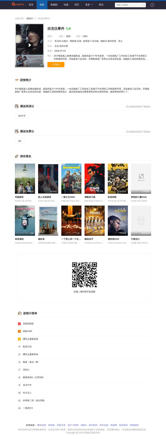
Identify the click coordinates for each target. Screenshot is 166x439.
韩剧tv (84, 425)
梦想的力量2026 (139, 197)
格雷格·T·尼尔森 (91, 41)
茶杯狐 (51, 425)
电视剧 (53, 4)
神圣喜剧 (19, 239)
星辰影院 (123, 425)
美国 (68, 36)
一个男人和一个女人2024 (73, 239)
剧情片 (30, 18)
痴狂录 (41, 239)
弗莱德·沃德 (76, 41)
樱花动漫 (41, 425)
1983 (85, 36)
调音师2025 (113, 239)
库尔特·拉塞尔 (62, 41)
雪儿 (120, 41)
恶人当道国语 (44, 197)
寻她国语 (19, 197)
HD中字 (22, 116)
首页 (31, 4)
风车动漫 (104, 425)
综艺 (76, 4)
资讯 (101, 4)
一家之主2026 (68, 197)
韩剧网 (113, 425)
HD (19, 141)
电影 (42, 4)
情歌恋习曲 (90, 197)
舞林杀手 (89, 239)
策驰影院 (134, 425)
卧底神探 (112, 197)
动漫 (66, 4)
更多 (89, 4)
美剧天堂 (61, 425)
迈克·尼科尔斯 (62, 46)
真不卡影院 (73, 425)
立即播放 (56, 64)
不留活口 (135, 239)
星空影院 (93, 425)
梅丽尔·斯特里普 (108, 41)
